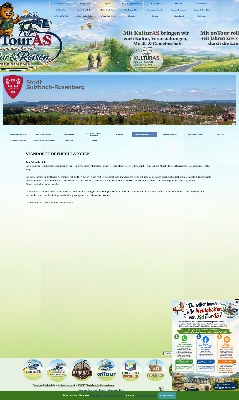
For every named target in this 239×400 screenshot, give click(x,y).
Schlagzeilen (61, 10)
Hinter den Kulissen (108, 10)
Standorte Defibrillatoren (145, 134)
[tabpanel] (120, 177)
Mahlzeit (178, 4)
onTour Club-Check (108, 16)
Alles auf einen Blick (61, 4)
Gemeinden (68, 140)
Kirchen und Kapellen (155, 10)
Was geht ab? (84, 4)
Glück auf (155, 4)
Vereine (94, 140)
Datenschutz (93, 390)
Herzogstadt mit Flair (18, 134)
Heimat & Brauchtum (202, 10)
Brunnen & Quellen (195, 134)
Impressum (82, 390)
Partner (155, 16)
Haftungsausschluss (115, 390)
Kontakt (131, 16)
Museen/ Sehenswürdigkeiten (43, 140)
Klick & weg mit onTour (131, 4)
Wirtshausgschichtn (131, 10)
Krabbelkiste (202, 4)
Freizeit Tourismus (170, 134)
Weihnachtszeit (178, 16)
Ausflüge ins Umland (18, 140)
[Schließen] (237, 302)
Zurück (168, 353)
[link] (205, 350)
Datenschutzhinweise (101, 395)
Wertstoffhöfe (69, 134)
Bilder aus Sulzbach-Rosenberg (94, 134)
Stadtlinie (119, 134)
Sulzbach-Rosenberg (178, 10)
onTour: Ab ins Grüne (84, 16)
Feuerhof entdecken (84, 10)
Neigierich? (108, 4)
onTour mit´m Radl (61, 16)
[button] (161, 385)
